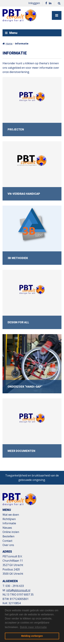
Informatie (21, 43)
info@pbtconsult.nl (18, 590)
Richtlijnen (9, 519)
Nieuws (7, 528)
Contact (7, 541)
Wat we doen (11, 514)
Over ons (8, 545)
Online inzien (11, 532)
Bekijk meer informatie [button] (33, 627)
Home (9, 43)
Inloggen (34, 3)
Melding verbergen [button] (32, 636)
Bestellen (8, 536)
